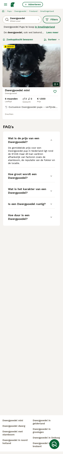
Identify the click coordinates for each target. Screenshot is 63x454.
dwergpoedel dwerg (13, 426)
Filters (52, 19)
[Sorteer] (52, 39)
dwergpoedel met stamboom (12, 433)
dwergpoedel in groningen (41, 431)
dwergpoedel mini (12, 420)
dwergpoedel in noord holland (14, 442)
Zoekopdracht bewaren (18, 39)
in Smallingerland (45, 27)
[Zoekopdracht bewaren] (54, 444)
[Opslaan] (55, 91)
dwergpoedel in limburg (46, 437)
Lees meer (52, 32)
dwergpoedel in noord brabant (45, 445)
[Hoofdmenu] (5, 4)
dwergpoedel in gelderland (41, 422)
